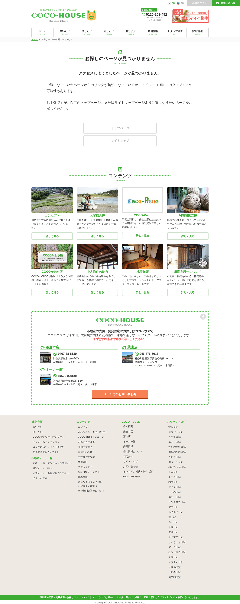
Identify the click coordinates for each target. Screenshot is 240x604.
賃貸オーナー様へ (42, 468)
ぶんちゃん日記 (177, 467)
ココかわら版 (85, 451)
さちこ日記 (174, 457)
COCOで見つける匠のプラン (49, 436)
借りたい (38, 431)
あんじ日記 (174, 441)
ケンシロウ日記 (177, 552)
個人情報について (133, 451)
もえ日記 (173, 522)
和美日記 (173, 481)
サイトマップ (120, 140)
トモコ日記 (174, 477)
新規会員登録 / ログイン (46, 451)
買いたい (38, 426)
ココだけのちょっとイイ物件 (49, 446)
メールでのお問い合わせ (120, 394)
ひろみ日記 (174, 572)
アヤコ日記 (174, 547)
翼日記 (172, 517)
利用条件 (128, 456)
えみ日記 (173, 471)
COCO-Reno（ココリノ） (92, 436)
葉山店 (127, 436)
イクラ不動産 (40, 478)
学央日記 (173, 426)
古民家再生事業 (86, 441)
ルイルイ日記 (175, 512)
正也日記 (173, 527)
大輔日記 (173, 557)
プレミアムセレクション (46, 441)
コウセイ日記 (175, 431)
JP (173, 3)
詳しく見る (52, 236)
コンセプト (84, 426)
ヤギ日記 (173, 507)
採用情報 (128, 446)
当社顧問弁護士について (91, 490)
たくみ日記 (174, 492)
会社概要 (128, 426)
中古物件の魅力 (86, 457)
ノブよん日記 (175, 562)
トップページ (120, 128)
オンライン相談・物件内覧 (138, 471)
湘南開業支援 (85, 446)
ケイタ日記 (174, 487)
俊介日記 (173, 532)
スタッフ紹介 (85, 467)
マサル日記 (174, 567)
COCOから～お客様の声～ (92, 431)
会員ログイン (199, 3)
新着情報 (83, 477)
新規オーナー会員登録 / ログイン (51, 473)
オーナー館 (129, 441)
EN (182, 3)
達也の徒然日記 (177, 446)
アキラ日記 (174, 436)
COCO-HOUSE (115, 602)
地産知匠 (83, 461)
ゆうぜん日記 (175, 461)
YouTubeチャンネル (89, 471)
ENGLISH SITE (131, 476)
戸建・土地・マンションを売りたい (52, 463)
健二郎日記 (174, 577)
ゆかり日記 (174, 497)
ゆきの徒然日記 (177, 451)
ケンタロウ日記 (177, 502)
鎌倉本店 (128, 431)
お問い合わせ (228, 3)
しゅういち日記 (177, 542)
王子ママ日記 (175, 537)
